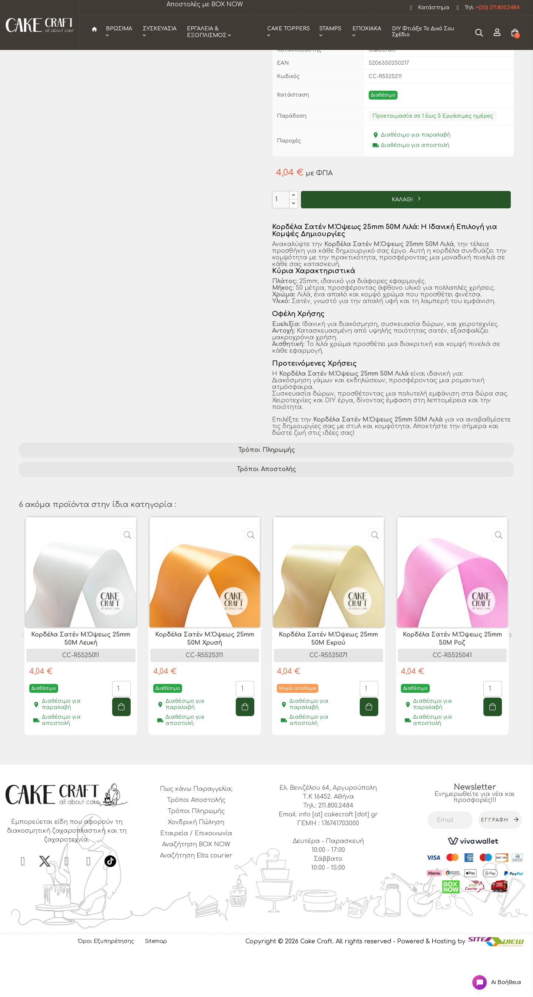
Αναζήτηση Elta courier (196, 900)
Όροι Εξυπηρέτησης (106, 986)
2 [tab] (270, 796)
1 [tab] (262, 796)
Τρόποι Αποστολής (266, 514)
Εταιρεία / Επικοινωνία (196, 878)
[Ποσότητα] (280, 244)
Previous (22, 680)
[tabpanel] (81, 676)
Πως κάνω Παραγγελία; (196, 834)
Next (510, 680)
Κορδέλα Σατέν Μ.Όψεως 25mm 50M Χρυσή (204, 683)
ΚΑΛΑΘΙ (403, 245)
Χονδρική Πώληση (196, 867)
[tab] (266, 495)
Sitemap (156, 986)
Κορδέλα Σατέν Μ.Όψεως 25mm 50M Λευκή (80, 683)
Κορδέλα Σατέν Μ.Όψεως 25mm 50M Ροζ (452, 683)
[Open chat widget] (490, 976)
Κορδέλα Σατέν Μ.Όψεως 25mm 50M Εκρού (328, 683)
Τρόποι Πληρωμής (266, 494)
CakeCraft (382, 94)
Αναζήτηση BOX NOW (196, 889)
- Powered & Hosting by (430, 986)
